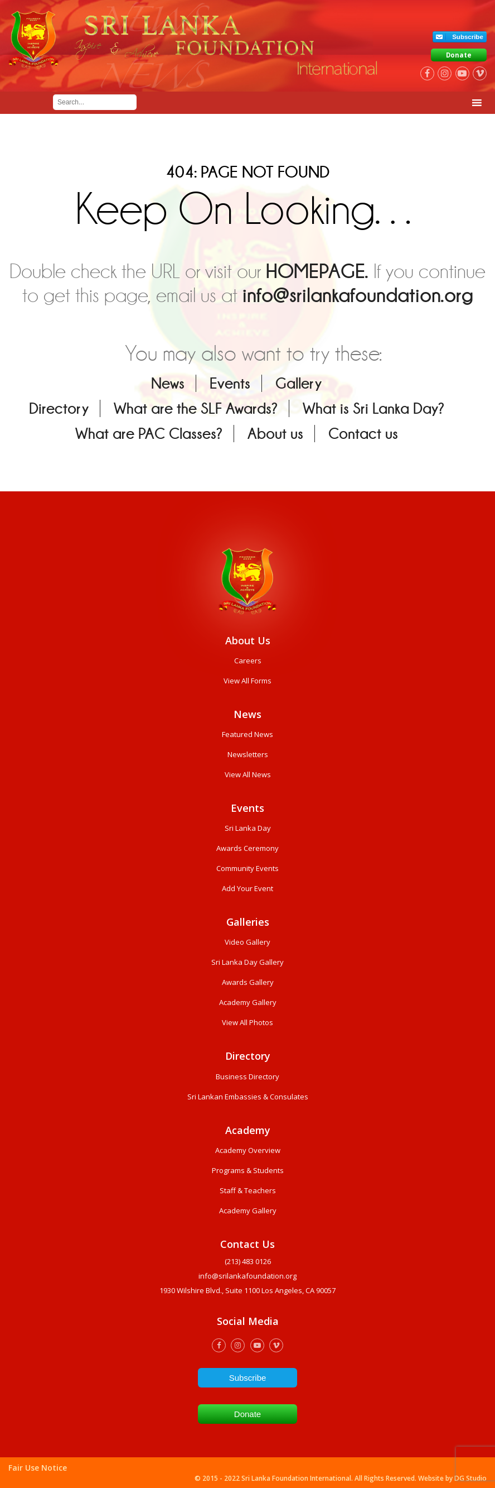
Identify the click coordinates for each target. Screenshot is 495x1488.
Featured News (247, 734)
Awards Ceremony (247, 848)
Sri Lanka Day (248, 828)
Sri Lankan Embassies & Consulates (247, 1097)
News (168, 383)
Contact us (363, 433)
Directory (59, 408)
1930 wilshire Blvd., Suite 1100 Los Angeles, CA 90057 (247, 1290)
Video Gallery (247, 942)
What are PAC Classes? (148, 433)
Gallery (298, 383)
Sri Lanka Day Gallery (247, 962)
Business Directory (247, 1076)
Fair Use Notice (37, 1467)
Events (230, 383)
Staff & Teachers (248, 1190)
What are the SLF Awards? (196, 408)
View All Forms (247, 681)
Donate (459, 55)
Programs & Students (248, 1170)
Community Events (247, 868)
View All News (248, 774)
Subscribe (467, 37)
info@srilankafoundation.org (357, 295)
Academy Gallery (247, 1002)
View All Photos (247, 1022)
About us (275, 433)
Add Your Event (247, 888)
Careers (247, 661)
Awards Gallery (248, 982)
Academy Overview (247, 1150)
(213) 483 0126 (248, 1261)
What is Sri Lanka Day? (373, 408)
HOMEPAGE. (317, 271)
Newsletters (247, 754)
